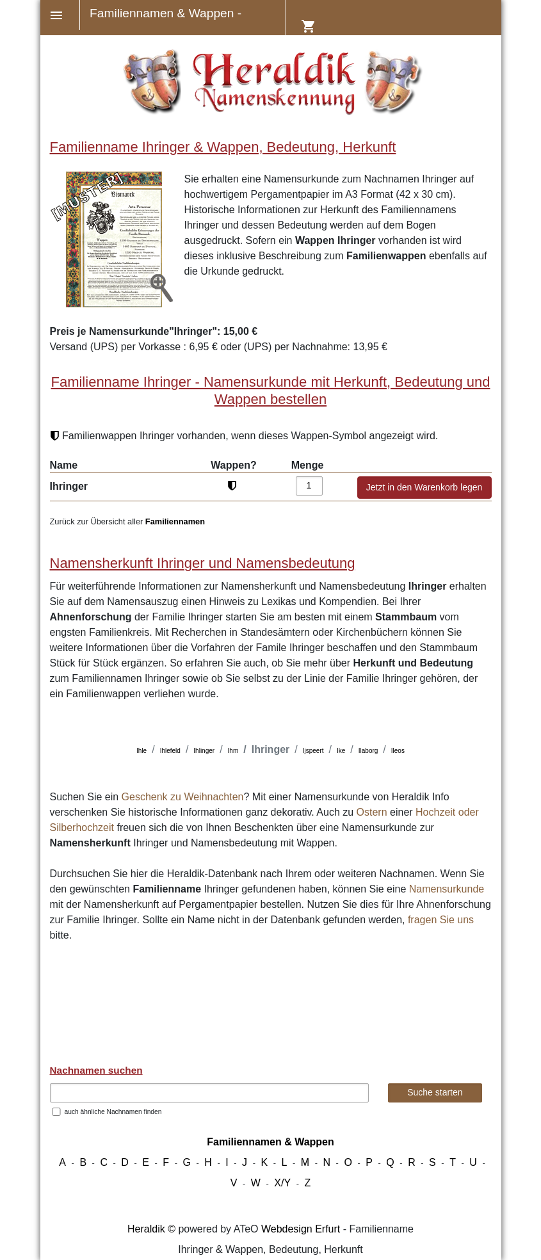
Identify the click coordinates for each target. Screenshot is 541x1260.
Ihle (141, 750)
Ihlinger (203, 750)
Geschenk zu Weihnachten (183, 796)
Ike (341, 750)
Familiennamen (175, 521)
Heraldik (146, 1229)
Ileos (398, 750)
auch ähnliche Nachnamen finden (113, 1111)
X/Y (282, 1182)
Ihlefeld (170, 750)
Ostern (372, 812)
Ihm (233, 750)
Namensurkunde (446, 889)
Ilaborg (368, 750)
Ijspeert (313, 750)
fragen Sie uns (441, 919)
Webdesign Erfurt (300, 1229)
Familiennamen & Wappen (270, 1141)
